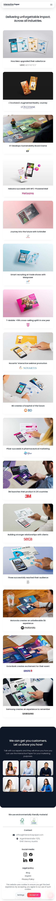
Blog (28, 872)
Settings (20, 895)
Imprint (28, 876)
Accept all (34, 895)
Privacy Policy (28, 879)
